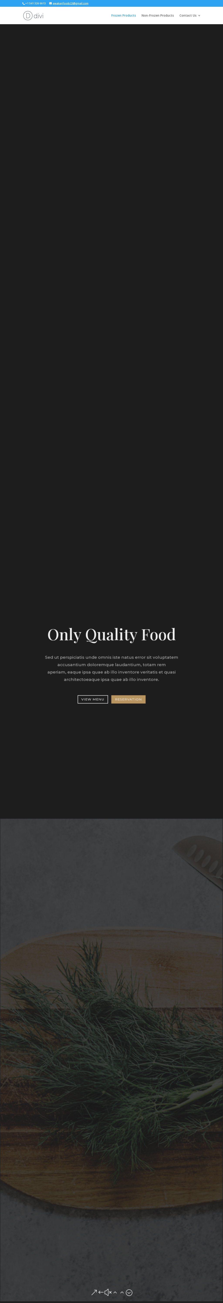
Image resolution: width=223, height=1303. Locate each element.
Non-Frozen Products (158, 15)
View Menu (93, 698)
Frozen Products (123, 15)
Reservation (128, 698)
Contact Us (187, 15)
